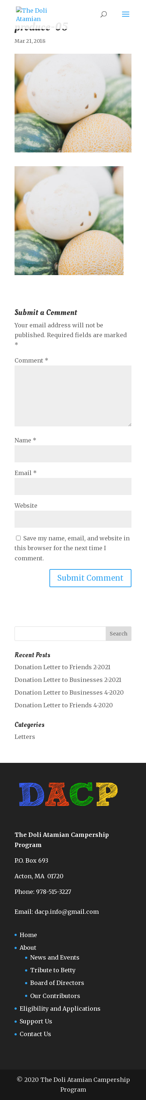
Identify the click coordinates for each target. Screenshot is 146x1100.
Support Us (36, 1021)
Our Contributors (55, 995)
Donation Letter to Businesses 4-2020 (69, 692)
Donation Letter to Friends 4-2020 (64, 705)
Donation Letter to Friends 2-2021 (62, 667)
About (28, 947)
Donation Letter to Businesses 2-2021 (68, 679)
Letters (25, 736)
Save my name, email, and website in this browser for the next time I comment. (72, 548)
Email (26, 473)
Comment (31, 360)
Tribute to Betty (53, 970)
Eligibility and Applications (60, 1008)
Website (26, 505)
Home (28, 935)
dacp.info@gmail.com (67, 911)
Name (25, 440)
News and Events (55, 957)
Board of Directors (57, 982)
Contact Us (35, 1034)
